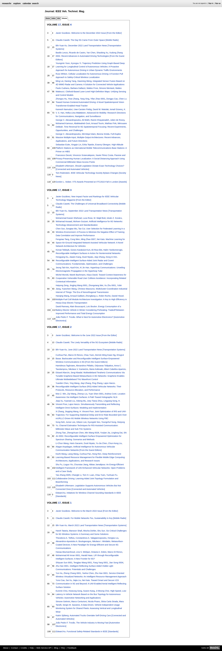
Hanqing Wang (62, 296)
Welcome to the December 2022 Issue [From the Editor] (96, 33)
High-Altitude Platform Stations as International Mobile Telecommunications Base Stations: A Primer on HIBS (91, 148)
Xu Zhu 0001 (110, 285)
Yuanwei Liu (69, 401)
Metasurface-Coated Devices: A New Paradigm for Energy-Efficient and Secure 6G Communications (89, 544)
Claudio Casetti (63, 40)
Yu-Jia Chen (101, 443)
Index (54, 18)
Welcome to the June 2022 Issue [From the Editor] (94, 335)
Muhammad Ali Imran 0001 (68, 555)
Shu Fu (59, 464)
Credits (24, 648)
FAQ (63, 648)
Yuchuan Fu (111, 475)
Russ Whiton (61, 74)
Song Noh (60, 422)
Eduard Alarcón (63, 372)
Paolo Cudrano (62, 88)
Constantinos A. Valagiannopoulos (91, 538)
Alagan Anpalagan (64, 447)
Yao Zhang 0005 (63, 475)
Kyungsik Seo (94, 422)
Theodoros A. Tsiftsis (65, 538)
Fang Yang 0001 (100, 562)
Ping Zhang (97, 383)
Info (58, 18)
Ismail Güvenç (116, 109)
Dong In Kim (111, 257)
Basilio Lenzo (62, 53)
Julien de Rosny (117, 120)
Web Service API (44, 648)
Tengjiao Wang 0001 (82, 562)
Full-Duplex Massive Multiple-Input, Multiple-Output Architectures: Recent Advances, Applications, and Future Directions (88, 137)
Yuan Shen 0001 (95, 394)
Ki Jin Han (84, 267)
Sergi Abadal (76, 372)
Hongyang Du (62, 257)
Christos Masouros (86, 289)
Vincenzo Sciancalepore (83, 155)
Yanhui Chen (88, 573)
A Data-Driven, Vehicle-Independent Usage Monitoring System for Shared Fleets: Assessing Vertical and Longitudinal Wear (89, 608)
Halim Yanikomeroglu (112, 250)
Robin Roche (105, 296)
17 (59, 24)
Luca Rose (88, 218)
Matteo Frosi (92, 88)
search (35, 3)
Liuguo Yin (68, 464)
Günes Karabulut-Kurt (80, 250)
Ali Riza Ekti (96, 250)
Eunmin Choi (61, 591)
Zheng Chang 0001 (72, 573)
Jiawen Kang (75, 257)
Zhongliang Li (92, 296)
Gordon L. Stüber (63, 182)
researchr (6, 3)
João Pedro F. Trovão (65, 317)
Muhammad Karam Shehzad (69, 218)
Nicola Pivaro (94, 601)
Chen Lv (122, 99)
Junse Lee (70, 422)
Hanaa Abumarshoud (65, 552)
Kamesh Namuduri (64, 109)
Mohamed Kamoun (64, 123)
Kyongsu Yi (76, 63)
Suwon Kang (89, 591)
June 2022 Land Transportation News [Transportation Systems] (96, 349)
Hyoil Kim (74, 267)
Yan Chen (91, 53)
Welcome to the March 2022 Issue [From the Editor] (94, 511)
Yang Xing (84, 99)
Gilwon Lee (81, 422)
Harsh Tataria (62, 531)
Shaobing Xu (102, 53)
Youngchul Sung (108, 422)
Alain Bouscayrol (77, 306)
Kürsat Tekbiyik (63, 250)
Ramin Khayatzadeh (100, 120)
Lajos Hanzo (109, 383)
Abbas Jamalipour (97, 464)
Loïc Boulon (91, 306)
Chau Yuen (89, 355)
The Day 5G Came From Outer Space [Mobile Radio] (95, 40)
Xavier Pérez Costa (104, 155)
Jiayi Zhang (99, 257)
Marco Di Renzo (75, 355)
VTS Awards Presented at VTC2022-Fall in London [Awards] (99, 182)
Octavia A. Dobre (98, 552)
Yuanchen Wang (69, 289)
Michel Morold (62, 275)
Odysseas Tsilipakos (104, 365)
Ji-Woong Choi (102, 591)
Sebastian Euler (63, 144)
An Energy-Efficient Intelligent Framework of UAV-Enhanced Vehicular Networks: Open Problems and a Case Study (90, 468)
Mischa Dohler (89, 531)
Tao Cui (81, 229)
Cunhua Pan (61, 355)
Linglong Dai (116, 433)
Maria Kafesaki (96, 369)
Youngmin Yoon (63, 63)
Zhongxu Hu (61, 99)
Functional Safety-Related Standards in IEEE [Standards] (92, 631)
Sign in (210, 3)
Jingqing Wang (71, 411)
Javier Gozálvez (63, 33)
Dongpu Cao (112, 99)
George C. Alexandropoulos (68, 120)
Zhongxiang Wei (95, 285)
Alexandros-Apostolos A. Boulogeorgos (73, 541)
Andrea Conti (111, 394)
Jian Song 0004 (116, 562)
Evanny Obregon (102, 144)
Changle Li (76, 475)
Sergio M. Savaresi (71, 605)
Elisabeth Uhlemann (65, 166)
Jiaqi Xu (59, 401)
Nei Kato (101, 239)
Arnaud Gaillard (77, 296)
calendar (27, 3)
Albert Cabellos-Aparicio (115, 369)
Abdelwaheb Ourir (82, 123)
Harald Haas (87, 555)
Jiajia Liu (77, 580)
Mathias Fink (111, 123)
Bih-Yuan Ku (61, 45)
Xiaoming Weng (84, 81)
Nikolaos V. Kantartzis (78, 369)
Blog (56, 648)
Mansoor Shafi (75, 531)
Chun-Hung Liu (115, 443)
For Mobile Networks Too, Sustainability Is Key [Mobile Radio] (98, 518)
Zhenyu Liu (82, 394)
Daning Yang (70, 81)
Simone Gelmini (63, 601)
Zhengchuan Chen (75, 433)
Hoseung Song (75, 591)
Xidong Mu (81, 401)
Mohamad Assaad (64, 221)
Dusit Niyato (87, 257)
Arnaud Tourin (97, 123)
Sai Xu (69, 580)
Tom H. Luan (88, 475)
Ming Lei (59, 81)
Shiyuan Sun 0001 (64, 562)
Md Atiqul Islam (89, 134)
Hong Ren (96, 454)
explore (17, 3)
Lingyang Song (110, 401)
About (5, 648)
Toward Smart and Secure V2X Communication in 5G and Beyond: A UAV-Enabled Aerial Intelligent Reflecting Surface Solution (91, 583)
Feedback (71, 648)
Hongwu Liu (113, 538)
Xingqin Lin (76, 144)
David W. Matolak (101, 109)
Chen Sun (60, 229)
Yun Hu (59, 573)
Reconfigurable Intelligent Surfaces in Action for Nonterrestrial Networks (88, 253)
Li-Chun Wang (62, 443)
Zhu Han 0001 (62, 566)
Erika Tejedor (88, 144)
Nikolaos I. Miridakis (101, 541)
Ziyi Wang (71, 394)
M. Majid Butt (100, 218)
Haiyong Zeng (62, 285)
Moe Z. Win (61, 394)
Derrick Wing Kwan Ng (105, 355)
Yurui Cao (60, 580)
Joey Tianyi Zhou (94, 401)
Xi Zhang (60, 411)
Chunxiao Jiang (81, 464)
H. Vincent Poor (86, 411)
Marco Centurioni (79, 601)
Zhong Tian (61, 433)
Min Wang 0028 (92, 433)
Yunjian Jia (105, 433)
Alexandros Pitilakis (85, 365)
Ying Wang (74, 383)
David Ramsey (62, 306)
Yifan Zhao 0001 (97, 99)
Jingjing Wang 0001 (78, 285)
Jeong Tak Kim (62, 267)
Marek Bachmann (78, 275)
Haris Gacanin (76, 443)
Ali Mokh (85, 120)
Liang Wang (73, 454)
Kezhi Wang (61, 454)
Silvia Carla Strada (109, 601)
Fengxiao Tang (62, 239)
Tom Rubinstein (63, 173)
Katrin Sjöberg (62, 615)
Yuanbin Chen (62, 383)
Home (48, 18)
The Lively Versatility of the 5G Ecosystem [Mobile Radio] (96, 342)
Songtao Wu (71, 229)
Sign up (218, 3)
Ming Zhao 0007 (88, 239)
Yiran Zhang (73, 99)
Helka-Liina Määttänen (75, 113)
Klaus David (92, 275)
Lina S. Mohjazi (83, 552)
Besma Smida (103, 134)
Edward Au (61, 493)
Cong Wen (75, 239)
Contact (14, 648)
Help (32, 648)
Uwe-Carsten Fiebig (83, 109)
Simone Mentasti (106, 88)
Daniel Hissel (118, 296)
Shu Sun (101, 531)
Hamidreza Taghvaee (65, 365)
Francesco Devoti (63, 155)
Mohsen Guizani (80, 221)
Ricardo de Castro (77, 53)
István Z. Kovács (114, 218)
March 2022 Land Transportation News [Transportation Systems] (97, 525)
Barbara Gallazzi (77, 88)
